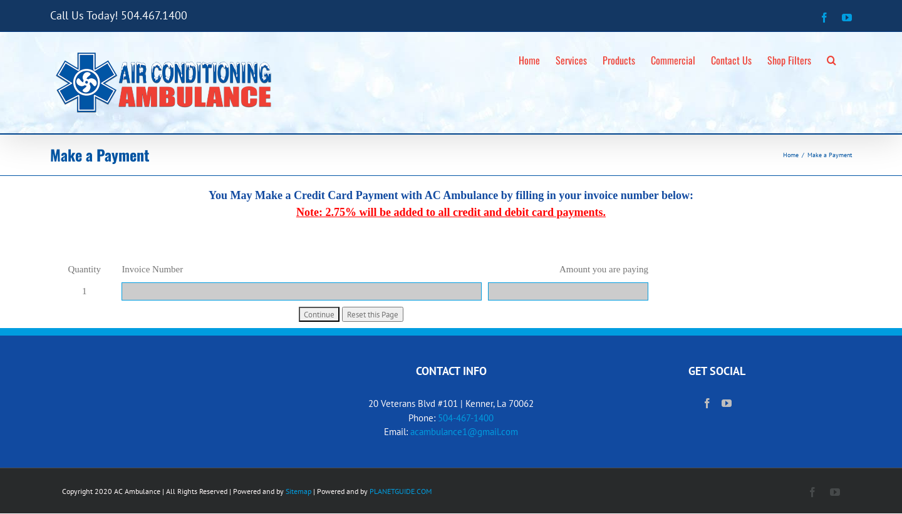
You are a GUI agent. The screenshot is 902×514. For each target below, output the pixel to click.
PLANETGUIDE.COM (401, 491)
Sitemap (298, 491)
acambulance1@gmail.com (464, 432)
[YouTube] (727, 403)
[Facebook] (707, 403)
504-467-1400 (466, 418)
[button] (831, 58)
